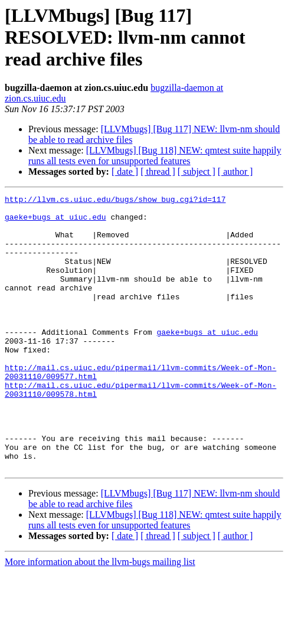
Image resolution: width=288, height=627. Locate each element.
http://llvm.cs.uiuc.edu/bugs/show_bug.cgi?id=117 (115, 200)
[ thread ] (157, 171)
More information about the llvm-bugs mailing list (100, 617)
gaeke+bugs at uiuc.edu (55, 222)
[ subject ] (196, 171)
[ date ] (125, 171)
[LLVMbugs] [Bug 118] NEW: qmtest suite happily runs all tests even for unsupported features (154, 155)
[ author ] (235, 171)
